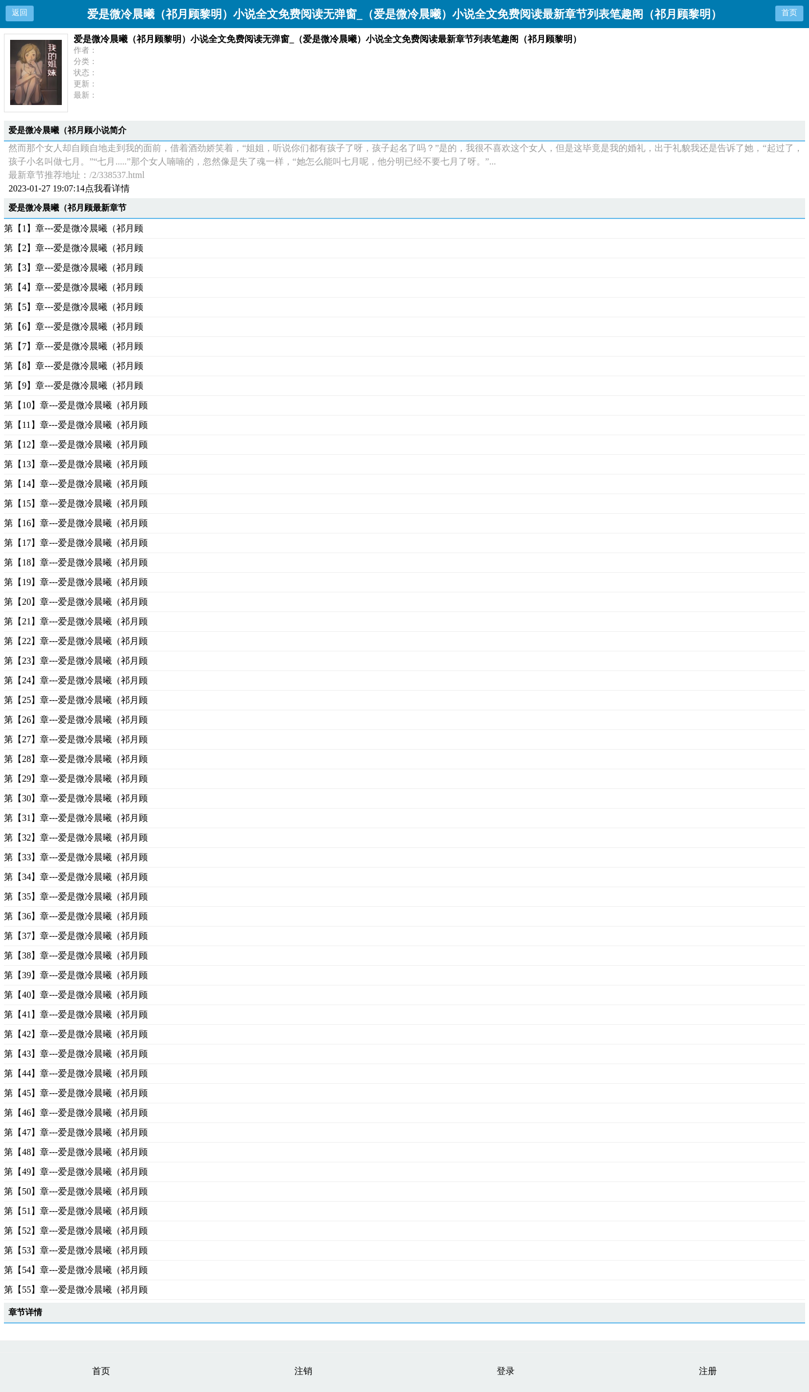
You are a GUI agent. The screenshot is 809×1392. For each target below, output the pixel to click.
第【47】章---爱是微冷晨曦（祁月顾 (76, 1132)
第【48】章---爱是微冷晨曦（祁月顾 (76, 1152)
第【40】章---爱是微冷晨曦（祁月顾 (76, 994)
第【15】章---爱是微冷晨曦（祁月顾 (76, 503)
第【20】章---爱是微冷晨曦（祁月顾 (76, 601)
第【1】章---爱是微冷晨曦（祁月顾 (73, 228)
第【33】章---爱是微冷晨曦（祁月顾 (76, 857)
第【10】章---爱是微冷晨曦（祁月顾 (76, 405)
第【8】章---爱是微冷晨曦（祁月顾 (73, 366)
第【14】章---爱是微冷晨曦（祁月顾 (76, 484)
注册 (708, 1371)
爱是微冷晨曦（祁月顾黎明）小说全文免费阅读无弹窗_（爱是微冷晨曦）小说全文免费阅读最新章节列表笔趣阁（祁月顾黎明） (327, 39)
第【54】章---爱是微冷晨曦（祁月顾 (76, 1270)
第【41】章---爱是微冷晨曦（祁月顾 (76, 1014)
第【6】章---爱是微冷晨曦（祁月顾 (73, 326)
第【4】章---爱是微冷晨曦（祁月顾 (73, 287)
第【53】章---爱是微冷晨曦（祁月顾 (76, 1250)
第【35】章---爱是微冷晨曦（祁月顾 (76, 896)
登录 (506, 1371)
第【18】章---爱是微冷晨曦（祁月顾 (76, 562)
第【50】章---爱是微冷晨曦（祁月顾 (76, 1191)
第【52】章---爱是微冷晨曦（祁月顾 (76, 1230)
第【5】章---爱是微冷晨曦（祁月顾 (73, 307)
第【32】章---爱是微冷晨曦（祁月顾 (76, 837)
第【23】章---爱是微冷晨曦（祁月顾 (76, 660)
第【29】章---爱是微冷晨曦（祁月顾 (76, 778)
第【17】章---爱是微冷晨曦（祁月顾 (76, 542)
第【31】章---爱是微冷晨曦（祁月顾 (76, 818)
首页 (789, 12)
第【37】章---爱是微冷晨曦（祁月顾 (76, 936)
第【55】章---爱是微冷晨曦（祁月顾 (76, 1289)
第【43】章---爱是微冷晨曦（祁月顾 (76, 1053)
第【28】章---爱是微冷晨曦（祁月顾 (76, 759)
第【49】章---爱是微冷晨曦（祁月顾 (76, 1171)
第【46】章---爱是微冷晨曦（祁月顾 (76, 1112)
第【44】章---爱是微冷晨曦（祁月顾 (76, 1073)
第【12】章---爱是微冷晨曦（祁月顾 (76, 444)
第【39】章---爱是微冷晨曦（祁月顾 (76, 975)
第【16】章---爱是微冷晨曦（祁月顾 (76, 523)
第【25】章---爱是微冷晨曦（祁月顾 (76, 700)
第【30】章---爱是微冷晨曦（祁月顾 (76, 798)
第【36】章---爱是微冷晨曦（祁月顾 (76, 916)
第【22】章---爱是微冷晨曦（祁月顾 (76, 641)
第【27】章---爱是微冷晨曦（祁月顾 (76, 739)
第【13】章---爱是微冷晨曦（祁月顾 (76, 464)
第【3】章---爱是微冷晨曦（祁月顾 (73, 267)
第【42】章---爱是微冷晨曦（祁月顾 (76, 1034)
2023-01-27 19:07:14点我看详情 (69, 188)
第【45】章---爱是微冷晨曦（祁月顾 (76, 1093)
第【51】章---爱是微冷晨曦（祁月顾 (76, 1211)
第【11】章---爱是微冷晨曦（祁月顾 (75, 425)
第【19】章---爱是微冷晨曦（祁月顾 (76, 582)
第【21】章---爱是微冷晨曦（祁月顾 (76, 621)
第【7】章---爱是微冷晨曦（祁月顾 (73, 346)
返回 (20, 12)
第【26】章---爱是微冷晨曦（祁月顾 (76, 719)
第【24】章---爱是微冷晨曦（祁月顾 (76, 680)
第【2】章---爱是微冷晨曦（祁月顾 (73, 248)
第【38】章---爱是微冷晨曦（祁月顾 (76, 955)
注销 (303, 1371)
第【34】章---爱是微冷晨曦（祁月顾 (76, 877)
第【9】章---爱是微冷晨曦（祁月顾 (73, 385)
